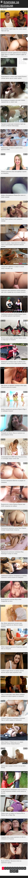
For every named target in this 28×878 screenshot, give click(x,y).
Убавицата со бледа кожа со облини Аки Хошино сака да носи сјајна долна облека (13, 362)
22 (14, 871)
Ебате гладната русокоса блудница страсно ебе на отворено (14, 647)
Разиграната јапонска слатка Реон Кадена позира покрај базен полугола (13, 529)
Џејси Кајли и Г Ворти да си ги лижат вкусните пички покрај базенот (12, 743)
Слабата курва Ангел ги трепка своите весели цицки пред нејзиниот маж (12, 671)
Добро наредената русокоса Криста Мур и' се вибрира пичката (14, 410)
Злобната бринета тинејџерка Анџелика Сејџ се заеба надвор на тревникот (13, 719)
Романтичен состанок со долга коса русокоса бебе (11, 148)
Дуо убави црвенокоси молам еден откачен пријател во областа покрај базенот (11, 624)
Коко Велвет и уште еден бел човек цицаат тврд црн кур (14, 29)
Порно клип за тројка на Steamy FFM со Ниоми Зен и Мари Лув (13, 814)
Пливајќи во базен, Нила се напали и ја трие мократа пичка (13, 434)
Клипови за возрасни (9, 3)
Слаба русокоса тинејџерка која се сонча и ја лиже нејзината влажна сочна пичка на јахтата (14, 791)
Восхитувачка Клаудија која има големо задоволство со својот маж (13, 101)
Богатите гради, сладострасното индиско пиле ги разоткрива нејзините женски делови (13, 244)
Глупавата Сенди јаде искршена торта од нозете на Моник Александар (13, 125)
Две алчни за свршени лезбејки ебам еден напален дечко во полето (14, 386)
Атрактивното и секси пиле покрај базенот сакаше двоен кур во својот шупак (14, 77)
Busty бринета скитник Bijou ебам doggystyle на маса (11, 600)
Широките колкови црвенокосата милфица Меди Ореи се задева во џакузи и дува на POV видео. (14, 54)
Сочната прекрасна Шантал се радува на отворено (13, 481)
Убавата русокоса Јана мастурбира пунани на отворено (13, 172)
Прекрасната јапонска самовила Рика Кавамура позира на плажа (12, 552)
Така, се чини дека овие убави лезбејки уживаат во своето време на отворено (13, 695)
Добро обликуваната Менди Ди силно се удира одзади (13, 196)
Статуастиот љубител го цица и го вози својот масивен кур (12, 267)
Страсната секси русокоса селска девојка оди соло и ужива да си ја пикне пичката (13, 291)
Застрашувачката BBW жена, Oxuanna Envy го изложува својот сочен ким (14, 457)
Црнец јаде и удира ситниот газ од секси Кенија (13, 766)
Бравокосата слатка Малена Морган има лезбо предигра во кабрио (13, 505)
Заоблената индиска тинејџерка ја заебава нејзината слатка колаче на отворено (14, 576)
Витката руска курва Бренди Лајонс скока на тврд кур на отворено (13, 338)
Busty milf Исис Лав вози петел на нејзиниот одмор (11, 861)
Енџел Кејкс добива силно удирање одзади (11, 220)
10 (24, 868)
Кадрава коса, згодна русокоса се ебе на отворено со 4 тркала (13, 838)
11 (11, 871)
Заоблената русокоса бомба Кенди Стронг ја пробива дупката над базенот (13, 315)
